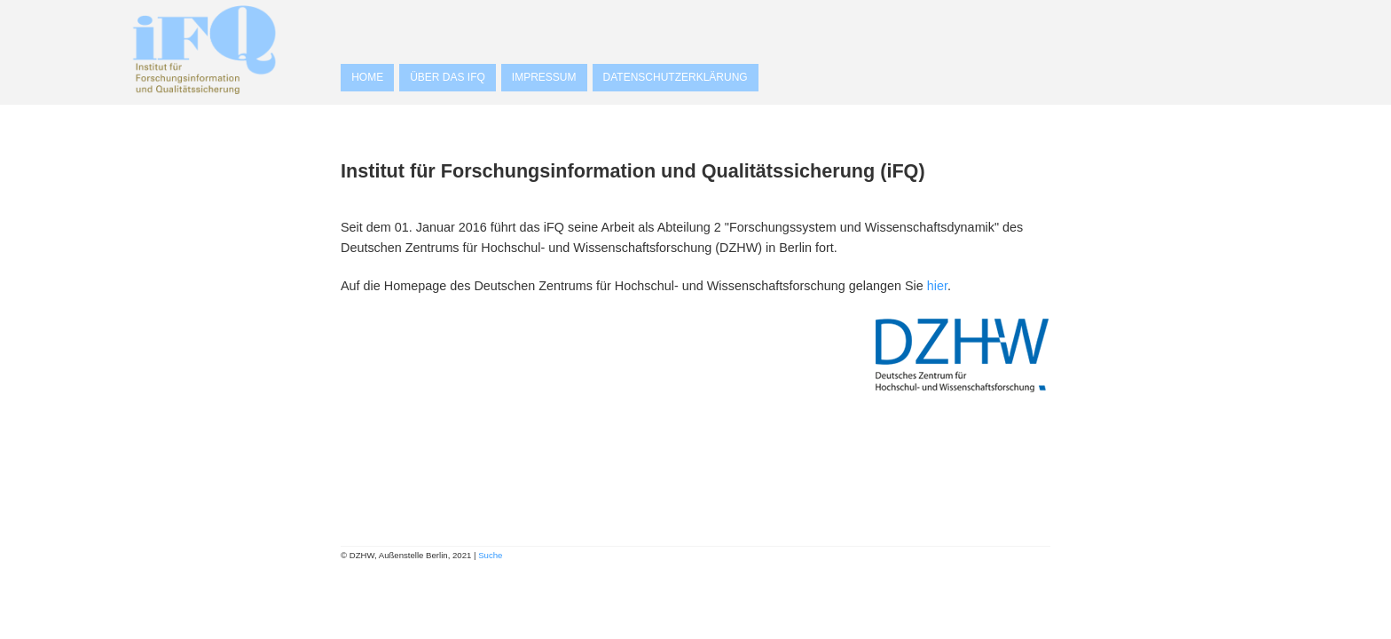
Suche (490, 555)
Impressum (544, 77)
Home (367, 77)
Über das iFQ (447, 77)
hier (937, 286)
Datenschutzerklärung (675, 77)
